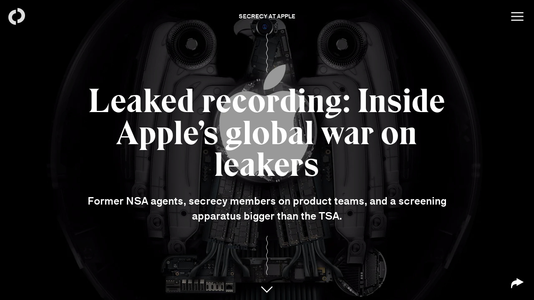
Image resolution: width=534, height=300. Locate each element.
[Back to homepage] (16, 16)
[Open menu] (517, 16)
